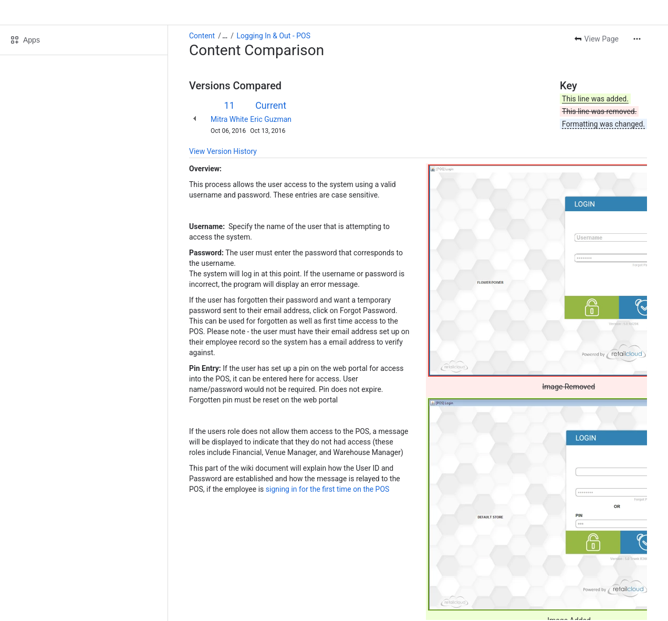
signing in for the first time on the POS (328, 489)
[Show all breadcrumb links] (224, 35)
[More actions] (637, 39)
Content (202, 36)
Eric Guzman (270, 119)
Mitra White (229, 119)
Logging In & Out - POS (273, 36)
